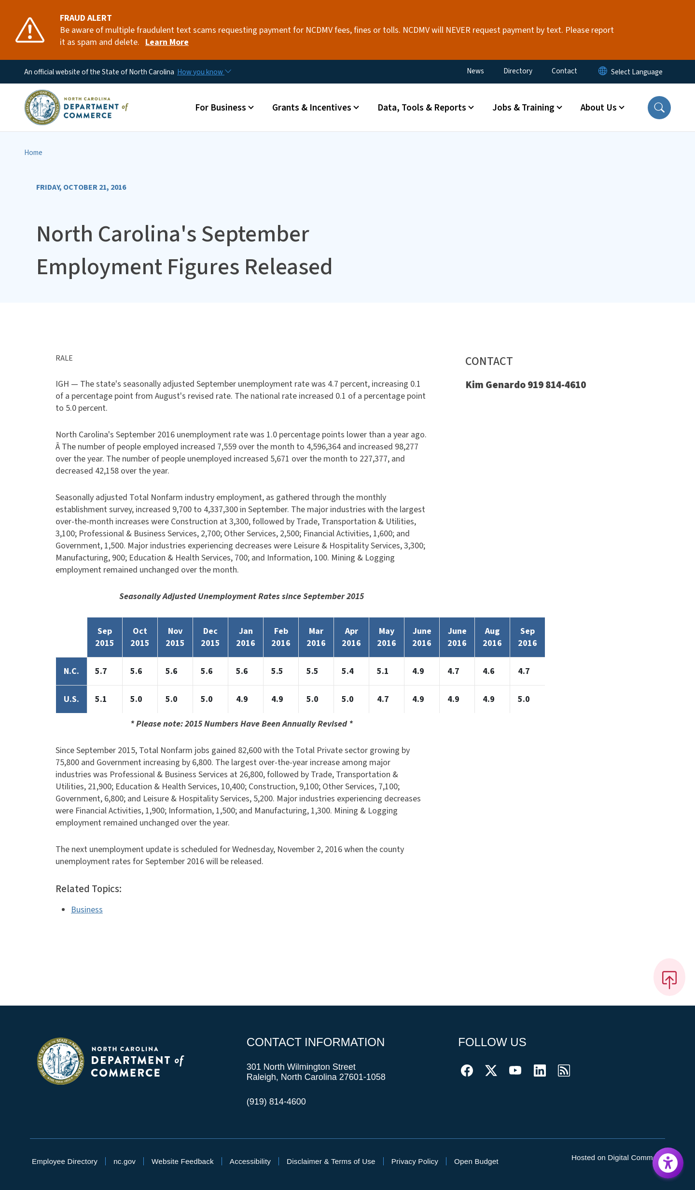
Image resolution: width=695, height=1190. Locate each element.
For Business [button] (220, 107)
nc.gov (124, 1161)
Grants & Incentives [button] (311, 107)
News (475, 71)
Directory (517, 71)
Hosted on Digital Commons (618, 1157)
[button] (659, 107)
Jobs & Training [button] (523, 107)
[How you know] (204, 72)
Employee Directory (64, 1161)
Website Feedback (183, 1161)
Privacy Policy (414, 1161)
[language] (637, 72)
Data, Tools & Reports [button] (421, 107)
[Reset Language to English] (602, 72)
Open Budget (476, 1161)
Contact (564, 71)
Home (33, 152)
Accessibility (250, 1161)
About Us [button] (599, 107)
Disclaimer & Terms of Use (331, 1161)
